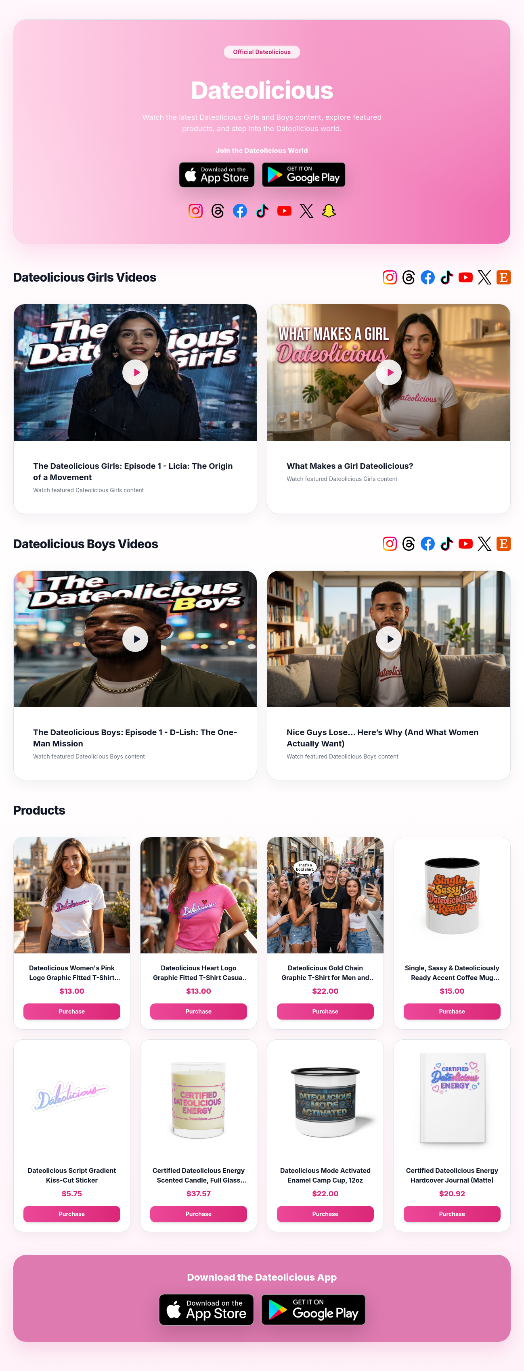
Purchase (72, 1011)
